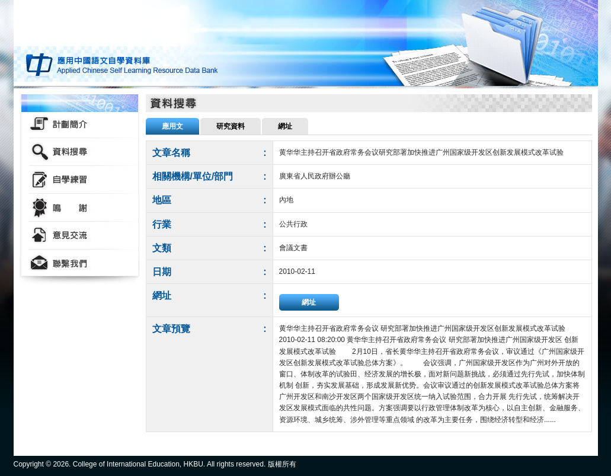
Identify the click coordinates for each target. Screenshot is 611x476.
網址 (309, 302)
